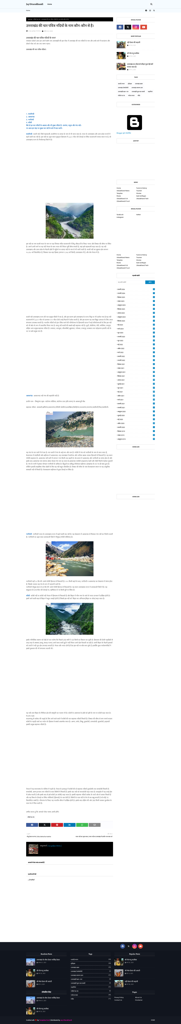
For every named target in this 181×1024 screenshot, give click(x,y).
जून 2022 (136, 340)
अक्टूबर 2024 (136, 317)
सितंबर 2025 (136, 309)
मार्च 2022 (136, 352)
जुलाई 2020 (136, 415)
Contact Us (118, 1000)
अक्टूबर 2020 (136, 411)
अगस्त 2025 (136, 313)
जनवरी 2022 (136, 360)
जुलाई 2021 (136, 384)
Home (28, 10)
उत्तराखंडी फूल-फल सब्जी (138, 91)
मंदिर (139, 95)
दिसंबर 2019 (136, 431)
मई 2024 (136, 325)
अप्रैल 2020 (136, 423)
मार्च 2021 (136, 400)
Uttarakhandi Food (123, 201)
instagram (120, 217)
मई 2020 (136, 419)
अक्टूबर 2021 (136, 372)
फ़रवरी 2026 (136, 289)
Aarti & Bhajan (141, 196)
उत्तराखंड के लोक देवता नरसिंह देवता (48, 960)
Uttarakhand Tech (142, 198)
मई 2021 (136, 392)
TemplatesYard (44, 1020)
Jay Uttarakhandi (34, 4)
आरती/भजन (121, 84)
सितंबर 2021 (136, 376)
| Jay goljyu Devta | (34, 31)
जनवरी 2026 (136, 293)
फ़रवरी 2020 (136, 427)
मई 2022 (136, 344)
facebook (120, 214)
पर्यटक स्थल (131, 95)
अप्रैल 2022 (136, 348)
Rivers (119, 196)
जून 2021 (136, 388)
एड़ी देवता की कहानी (133, 42)
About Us (138, 997)
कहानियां (150, 91)
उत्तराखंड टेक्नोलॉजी (123, 88)
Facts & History (141, 188)
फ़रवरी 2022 (136, 356)
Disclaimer (138, 1000)
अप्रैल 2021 (136, 396)
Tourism (139, 191)
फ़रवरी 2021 (136, 404)
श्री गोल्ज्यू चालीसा (133, 53)
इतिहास (130, 84)
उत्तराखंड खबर (139, 84)
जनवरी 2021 (136, 407)
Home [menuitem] (49, 4)
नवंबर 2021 (136, 368)
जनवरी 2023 (136, 337)
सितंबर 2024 (136, 321)
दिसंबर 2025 (136, 297)
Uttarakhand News (123, 191)
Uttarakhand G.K (122, 198)
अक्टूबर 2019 (136, 439)
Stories (138, 193)
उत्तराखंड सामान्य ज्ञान (137, 88)
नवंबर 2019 (136, 435)
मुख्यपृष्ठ (30, 19)
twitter (138, 214)
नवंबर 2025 (136, 301)
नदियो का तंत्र (36, 19)
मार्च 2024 (136, 329)
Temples (119, 193)
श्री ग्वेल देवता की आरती (44, 981)
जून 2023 (136, 333)
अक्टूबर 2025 (136, 305)
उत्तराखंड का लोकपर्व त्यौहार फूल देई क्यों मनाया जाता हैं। (140, 65)
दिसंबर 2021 (136, 364)
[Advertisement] (69, 80)
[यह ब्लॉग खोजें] (131, 282)
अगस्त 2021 (136, 380)
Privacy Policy (119, 997)
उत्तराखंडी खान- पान (123, 91)
